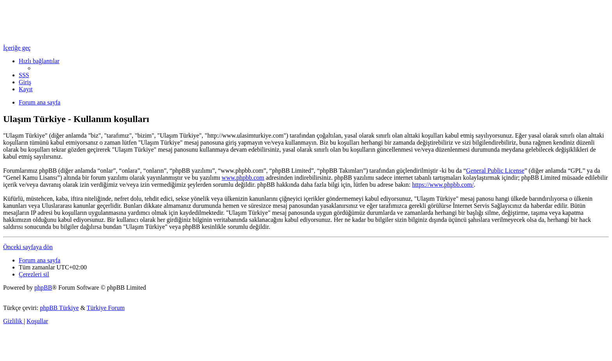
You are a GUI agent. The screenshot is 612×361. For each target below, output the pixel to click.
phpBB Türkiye (59, 307)
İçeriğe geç (17, 47)
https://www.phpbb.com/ (443, 184)
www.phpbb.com (243, 177)
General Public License (495, 170)
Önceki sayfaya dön (28, 247)
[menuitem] (24, 75)
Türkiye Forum (106, 307)
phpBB (43, 287)
